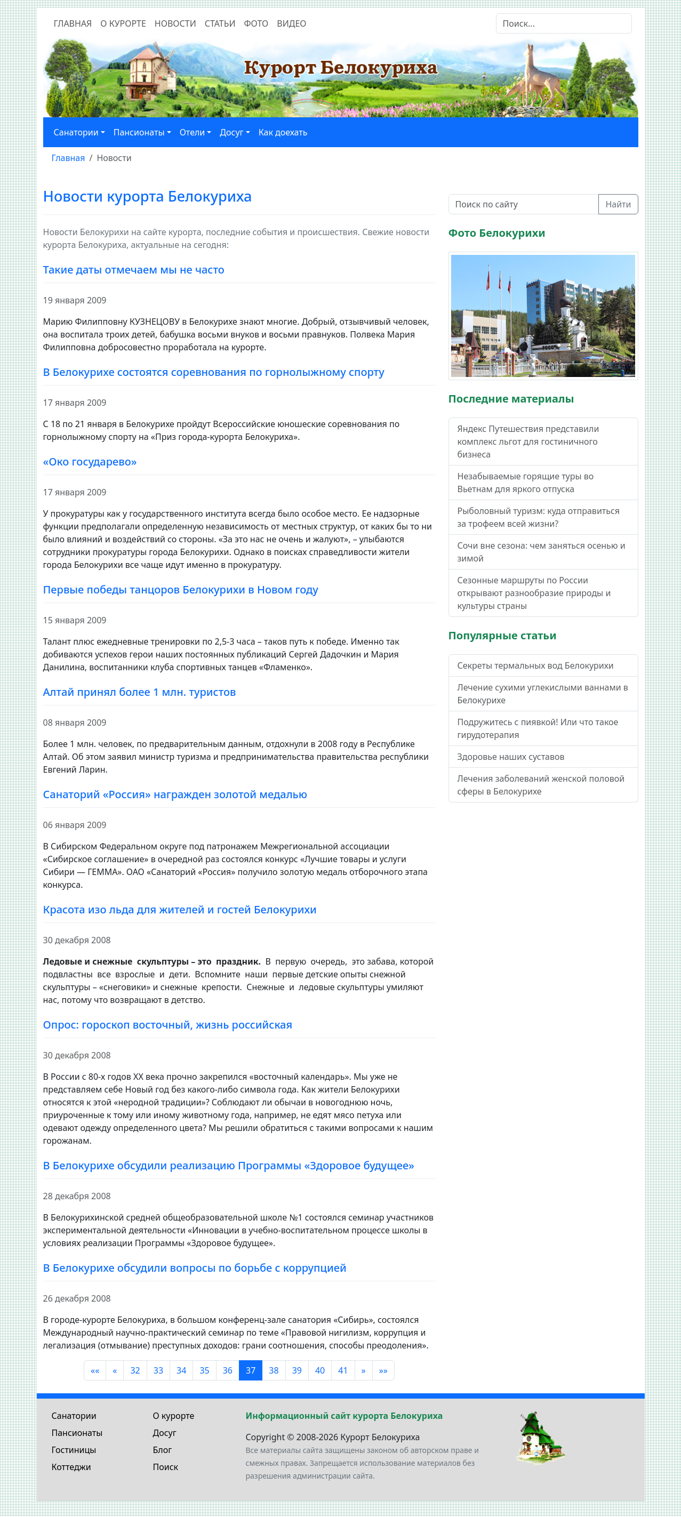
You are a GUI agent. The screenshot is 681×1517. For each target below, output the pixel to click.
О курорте (123, 23)
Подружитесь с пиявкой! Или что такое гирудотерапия (538, 728)
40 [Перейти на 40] (320, 1370)
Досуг (165, 1433)
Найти (618, 204)
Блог (162, 1450)
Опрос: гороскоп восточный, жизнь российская (168, 1024)
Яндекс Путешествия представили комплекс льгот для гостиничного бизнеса (528, 441)
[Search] (564, 23)
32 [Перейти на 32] (135, 1370)
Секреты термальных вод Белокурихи (536, 665)
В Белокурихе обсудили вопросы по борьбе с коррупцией (195, 1268)
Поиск (166, 1467)
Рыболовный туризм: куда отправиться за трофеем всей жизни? (539, 517)
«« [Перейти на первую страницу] (95, 1370)
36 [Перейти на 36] (228, 1370)
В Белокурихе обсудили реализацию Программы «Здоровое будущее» (228, 1165)
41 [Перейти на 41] (343, 1370)
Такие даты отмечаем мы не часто (134, 269)
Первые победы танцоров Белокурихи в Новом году (180, 589)
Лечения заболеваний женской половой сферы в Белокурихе (541, 785)
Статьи (220, 23)
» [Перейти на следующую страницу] (364, 1370)
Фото (256, 23)
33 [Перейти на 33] (158, 1370)
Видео (291, 23)
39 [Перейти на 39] (297, 1370)
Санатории (74, 1416)
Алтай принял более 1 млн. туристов (139, 692)
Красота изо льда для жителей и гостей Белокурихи (180, 909)
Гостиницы (74, 1450)
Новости (175, 23)
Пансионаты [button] (139, 132)
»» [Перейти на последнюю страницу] (383, 1370)
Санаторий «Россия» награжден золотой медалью (175, 794)
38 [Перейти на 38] (273, 1370)
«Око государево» (90, 461)
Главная (73, 23)
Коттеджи (71, 1467)
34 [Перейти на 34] (181, 1370)
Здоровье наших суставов (511, 756)
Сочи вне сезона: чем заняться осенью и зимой (542, 552)
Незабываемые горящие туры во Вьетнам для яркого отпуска (526, 482)
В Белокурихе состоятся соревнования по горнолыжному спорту (213, 372)
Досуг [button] (231, 132)
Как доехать (283, 132)
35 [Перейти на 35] (204, 1370)
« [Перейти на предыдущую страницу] (115, 1370)
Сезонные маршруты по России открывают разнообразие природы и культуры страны (534, 593)
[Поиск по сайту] (523, 204)
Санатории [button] (76, 132)
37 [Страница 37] (250, 1370)
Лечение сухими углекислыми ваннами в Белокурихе (543, 693)
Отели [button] (192, 132)
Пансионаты (77, 1433)
